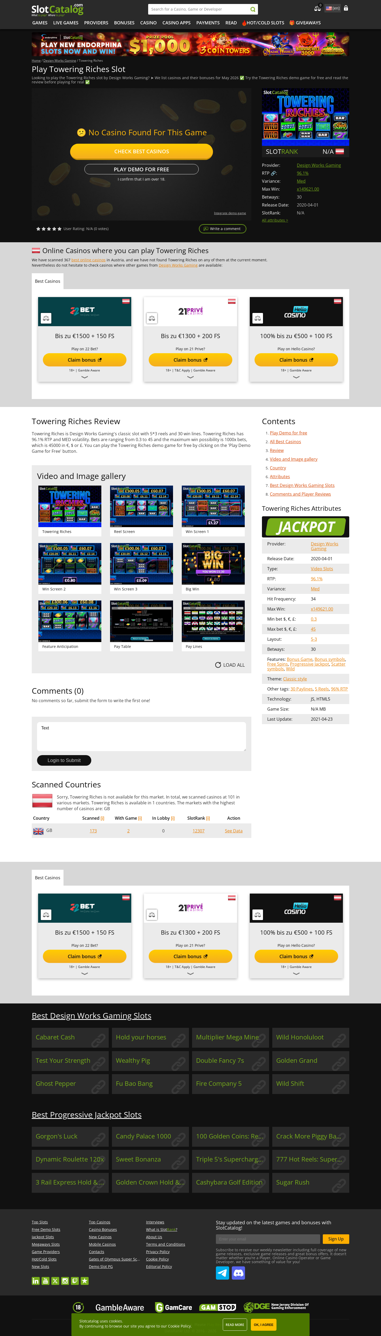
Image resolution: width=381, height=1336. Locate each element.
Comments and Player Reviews (300, 494)
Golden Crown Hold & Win (152, 1182)
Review (277, 450)
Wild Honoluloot (300, 1037)
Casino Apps (176, 23)
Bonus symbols (330, 659)
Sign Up (336, 1239)
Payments (208, 23)
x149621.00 (308, 189)
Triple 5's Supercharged (230, 1159)
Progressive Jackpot (309, 664)
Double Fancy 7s (220, 1060)
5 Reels (322, 689)
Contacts (96, 1251)
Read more (235, 1324)
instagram (65, 1278)
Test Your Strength (63, 1060)
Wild (290, 669)
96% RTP (339, 689)
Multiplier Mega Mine (227, 1037)
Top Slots (40, 1222)
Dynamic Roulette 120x (70, 1159)
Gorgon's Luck (57, 1136)
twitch (75, 1278)
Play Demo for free (141, 169)
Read (231, 23)
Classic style (295, 679)
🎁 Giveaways (305, 23)
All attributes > (275, 220)
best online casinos (88, 259)
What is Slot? (161, 1229)
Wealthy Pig (133, 1060)
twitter (55, 1278)
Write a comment (225, 228)
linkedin (36, 1278)
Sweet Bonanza (138, 1159)
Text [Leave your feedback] (141, 736)
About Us (154, 1236)
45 (313, 629)
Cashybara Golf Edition (229, 1182)
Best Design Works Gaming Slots (302, 485)
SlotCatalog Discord (238, 1270)
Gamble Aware (89, 370)
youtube (45, 1278)
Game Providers (46, 1251)
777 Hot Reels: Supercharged (312, 1159)
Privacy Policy (158, 1251)
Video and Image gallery (294, 459)
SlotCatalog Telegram (222, 1270)
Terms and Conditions (165, 1244)
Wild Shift (290, 1083)
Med (301, 181)
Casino (148, 23)
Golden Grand (297, 1060)
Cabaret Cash (55, 1037)
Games (39, 23)
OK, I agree (264, 1325)
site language (328, 7)
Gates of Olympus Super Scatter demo (123, 1259)
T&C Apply (182, 370)
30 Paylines (302, 689)
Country (278, 468)
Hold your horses (141, 1037)
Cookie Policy (157, 1259)
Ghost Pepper (56, 1083)
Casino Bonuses (103, 1229)
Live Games (65, 23)
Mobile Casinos (102, 1244)
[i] (102, 818)
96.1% (303, 173)
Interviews (155, 1222)
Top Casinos (99, 1222)
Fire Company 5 (219, 1083)
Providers (96, 23)
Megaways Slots (46, 1244)
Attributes (280, 476)
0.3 (314, 619)
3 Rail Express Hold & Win (72, 1182)
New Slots (40, 1266)
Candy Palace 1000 (143, 1136)
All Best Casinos (285, 442)
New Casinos (100, 1236)
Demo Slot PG (101, 1266)
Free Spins (277, 664)
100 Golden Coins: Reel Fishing (232, 1136)
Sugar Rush (293, 1182)
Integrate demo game (230, 213)
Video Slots (322, 569)
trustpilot (85, 1278)
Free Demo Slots (46, 1229)
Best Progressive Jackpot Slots (87, 1114)
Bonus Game (299, 659)
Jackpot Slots (43, 1236)
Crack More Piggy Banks (311, 1136)
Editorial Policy (159, 1266)
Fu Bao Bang (134, 1083)
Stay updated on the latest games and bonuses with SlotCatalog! (273, 1225)
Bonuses (124, 23)
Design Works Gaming (319, 165)
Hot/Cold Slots (265, 23)
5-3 (314, 639)
